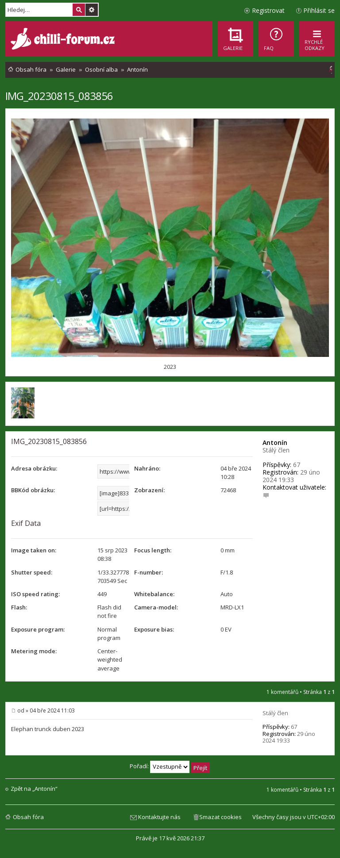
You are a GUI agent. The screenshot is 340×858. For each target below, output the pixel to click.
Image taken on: (33, 550)
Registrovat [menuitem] (268, 10)
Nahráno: (147, 468)
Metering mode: (34, 651)
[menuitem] (276, 39)
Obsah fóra (28, 817)
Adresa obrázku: (34, 468)
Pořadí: (170, 766)
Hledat (79, 10)
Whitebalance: (154, 594)
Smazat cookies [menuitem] (220, 817)
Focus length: (152, 550)
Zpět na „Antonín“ (34, 789)
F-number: (148, 572)
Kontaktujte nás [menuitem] (159, 817)
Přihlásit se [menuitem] (319, 10)
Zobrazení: (149, 490)
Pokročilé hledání (91, 10)
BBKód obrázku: (33, 490)
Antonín (275, 442)
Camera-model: (156, 607)
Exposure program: (38, 629)
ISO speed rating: (35, 594)
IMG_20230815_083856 (59, 95)
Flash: (19, 607)
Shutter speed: (31, 572)
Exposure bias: (154, 629)
